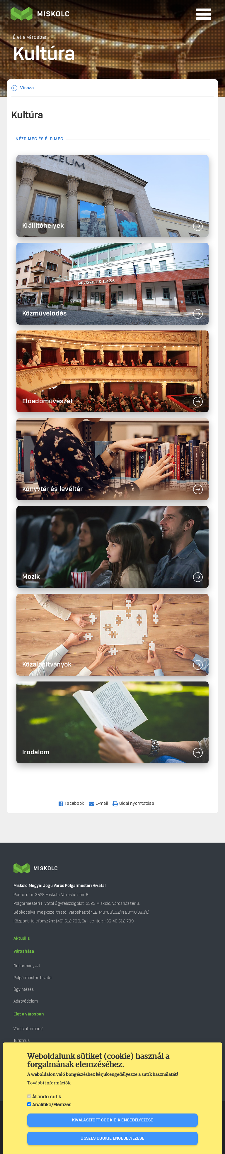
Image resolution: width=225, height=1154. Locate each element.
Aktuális (21, 938)
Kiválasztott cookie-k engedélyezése (112, 1120)
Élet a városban (28, 1014)
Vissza (27, 88)
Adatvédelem (25, 1001)
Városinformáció (28, 1029)
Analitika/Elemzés (51, 1104)
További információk (48, 1083)
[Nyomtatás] (136, 803)
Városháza (23, 951)
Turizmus (21, 1040)
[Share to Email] (101, 803)
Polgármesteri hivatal (32, 978)
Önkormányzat (26, 966)
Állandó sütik (46, 1096)
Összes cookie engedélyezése (112, 1138)
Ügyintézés (23, 989)
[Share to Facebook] (73, 803)
